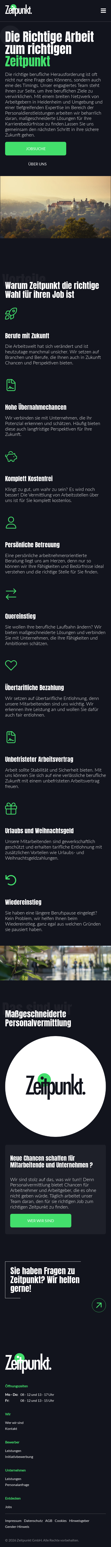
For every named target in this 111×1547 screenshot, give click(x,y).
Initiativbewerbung (19, 1456)
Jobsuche (36, 148)
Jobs (8, 1507)
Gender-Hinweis (17, 1526)
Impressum (13, 1520)
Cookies (61, 1520)
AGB (48, 1520)
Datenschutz (33, 1520)
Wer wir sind (40, 1220)
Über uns (37, 164)
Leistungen (13, 1450)
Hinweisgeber (79, 1520)
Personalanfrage (17, 1484)
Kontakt (11, 1428)
